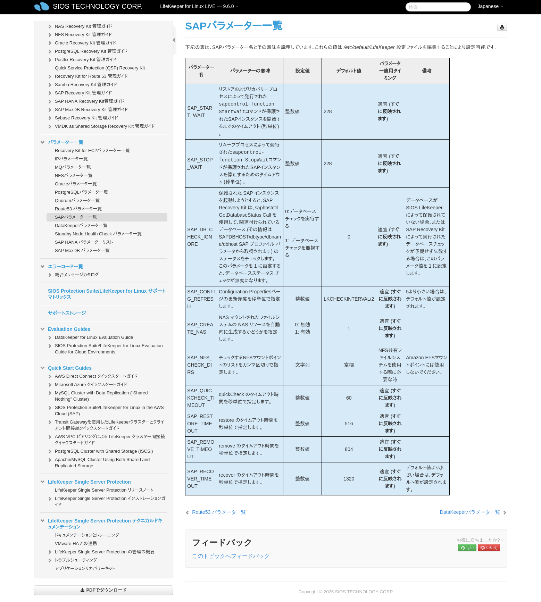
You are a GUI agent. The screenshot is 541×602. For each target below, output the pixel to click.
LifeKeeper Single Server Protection (85, 482)
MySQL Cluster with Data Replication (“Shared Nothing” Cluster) (97, 395)
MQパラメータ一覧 (73, 167)
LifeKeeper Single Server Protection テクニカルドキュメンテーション (101, 523)
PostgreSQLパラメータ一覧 (81, 192)
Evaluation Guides (65, 329)
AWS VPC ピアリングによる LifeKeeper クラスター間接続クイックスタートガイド (106, 439)
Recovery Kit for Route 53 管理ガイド (87, 76)
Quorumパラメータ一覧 (77, 200)
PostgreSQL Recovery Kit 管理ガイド (87, 51)
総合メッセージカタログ (73, 275)
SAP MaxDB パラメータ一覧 (82, 250)
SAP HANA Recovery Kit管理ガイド (85, 101)
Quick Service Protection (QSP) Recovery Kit (100, 67)
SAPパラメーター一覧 (76, 217)
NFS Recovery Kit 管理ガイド (79, 35)
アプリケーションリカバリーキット (85, 568)
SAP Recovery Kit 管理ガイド (79, 93)
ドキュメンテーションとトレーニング (87, 535)
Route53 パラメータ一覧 (78, 208)
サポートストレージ (67, 313)
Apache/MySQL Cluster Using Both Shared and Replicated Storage (98, 461)
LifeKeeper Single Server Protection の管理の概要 (101, 552)
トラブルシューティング (72, 560)
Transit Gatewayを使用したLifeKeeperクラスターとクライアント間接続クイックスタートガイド (105, 424)
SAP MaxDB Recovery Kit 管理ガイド (87, 110)
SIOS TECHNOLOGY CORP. (98, 6)
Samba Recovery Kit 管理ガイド (82, 85)
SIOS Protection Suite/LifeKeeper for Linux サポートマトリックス (106, 294)
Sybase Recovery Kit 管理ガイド (82, 118)
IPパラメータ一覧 (71, 158)
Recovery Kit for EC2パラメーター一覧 (92, 150)
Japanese (490, 6)
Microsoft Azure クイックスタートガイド (87, 385)
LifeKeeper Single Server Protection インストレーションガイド (106, 500)
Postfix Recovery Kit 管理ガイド (82, 60)
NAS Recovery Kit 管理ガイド (79, 26)
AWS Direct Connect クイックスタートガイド (92, 376)
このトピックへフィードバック (231, 556)
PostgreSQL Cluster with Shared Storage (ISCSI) (100, 451)
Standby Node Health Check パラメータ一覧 (98, 233)
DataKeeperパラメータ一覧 (81, 225)
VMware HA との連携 (76, 543)
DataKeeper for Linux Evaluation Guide (90, 337)
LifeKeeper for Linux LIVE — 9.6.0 (199, 6)
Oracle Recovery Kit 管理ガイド (81, 43)
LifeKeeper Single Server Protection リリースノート (104, 490)
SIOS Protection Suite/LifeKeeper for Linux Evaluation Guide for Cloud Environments (105, 348)
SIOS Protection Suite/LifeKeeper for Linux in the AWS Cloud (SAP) (105, 409)
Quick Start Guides (66, 368)
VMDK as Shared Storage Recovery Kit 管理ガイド (101, 126)
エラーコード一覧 (61, 266)
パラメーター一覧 (61, 142)
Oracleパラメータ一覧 (76, 183)
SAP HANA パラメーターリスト (84, 242)
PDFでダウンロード (103, 590)
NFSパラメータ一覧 (74, 175)
